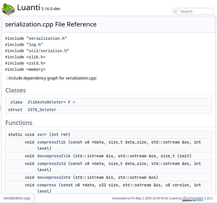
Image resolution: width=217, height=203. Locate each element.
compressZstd (169, 63)
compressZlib (122, 162)
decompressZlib (171, 56)
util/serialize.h (118, 58)
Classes (160, 19)
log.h (105, 52)
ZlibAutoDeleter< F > (174, 25)
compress (166, 75)
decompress (168, 81)
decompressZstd (171, 69)
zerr (113, 154)
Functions (161, 38)
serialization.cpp (17, 198)
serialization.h (117, 46)
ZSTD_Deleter (112, 130)
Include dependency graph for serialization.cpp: (105, 89)
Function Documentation (172, 87)
